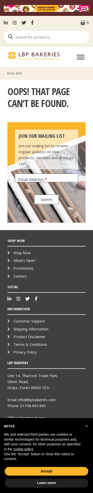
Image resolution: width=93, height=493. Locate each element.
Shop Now (22, 252)
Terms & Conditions (30, 344)
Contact (20, 276)
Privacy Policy (25, 352)
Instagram (14, 22)
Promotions (23, 268)
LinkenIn (7, 22)
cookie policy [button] (23, 449)
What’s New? (24, 260)
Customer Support (29, 320)
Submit (46, 199)
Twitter (24, 22)
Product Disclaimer (29, 336)
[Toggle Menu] (81, 57)
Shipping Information (30, 328)
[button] (87, 426)
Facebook (32, 22)
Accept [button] (46, 471)
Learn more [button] (46, 483)
